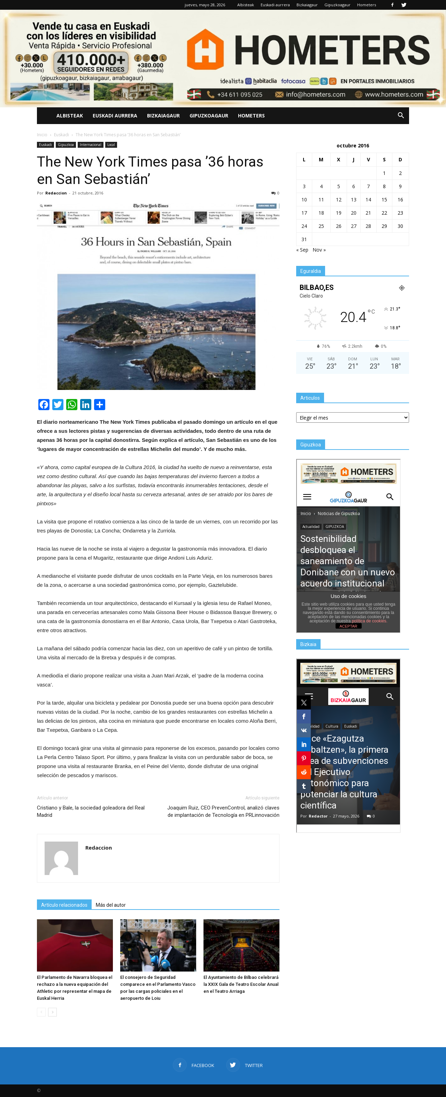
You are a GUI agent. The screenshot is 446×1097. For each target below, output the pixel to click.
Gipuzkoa (66, 144)
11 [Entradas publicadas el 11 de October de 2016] (321, 199)
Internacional (90, 144)
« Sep (302, 249)
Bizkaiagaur (307, 4)
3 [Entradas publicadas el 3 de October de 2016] (304, 186)
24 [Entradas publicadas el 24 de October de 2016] (304, 226)
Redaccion (56, 192)
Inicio (42, 135)
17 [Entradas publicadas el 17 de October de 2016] (304, 212)
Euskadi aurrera (275, 4)
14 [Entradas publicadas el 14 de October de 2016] (368, 199)
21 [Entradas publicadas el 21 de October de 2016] (368, 212)
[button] (400, 115)
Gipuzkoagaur (337, 4)
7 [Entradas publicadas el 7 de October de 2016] (368, 186)
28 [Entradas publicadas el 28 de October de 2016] (368, 226)
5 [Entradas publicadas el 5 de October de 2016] (338, 186)
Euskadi (45, 144)
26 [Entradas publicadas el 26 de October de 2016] (338, 226)
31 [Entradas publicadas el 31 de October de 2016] (304, 239)
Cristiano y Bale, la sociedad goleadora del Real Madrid (91, 811)
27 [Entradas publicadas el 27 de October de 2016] (353, 226)
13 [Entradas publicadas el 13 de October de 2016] (353, 199)
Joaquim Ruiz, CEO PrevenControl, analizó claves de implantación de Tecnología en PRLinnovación (223, 811)
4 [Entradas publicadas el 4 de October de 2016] (321, 186)
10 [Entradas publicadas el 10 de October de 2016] (304, 199)
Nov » (319, 249)
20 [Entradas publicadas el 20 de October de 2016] (353, 212)
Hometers (366, 4)
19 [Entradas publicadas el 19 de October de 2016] (338, 212)
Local (111, 144)
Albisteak (245, 4)
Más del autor (111, 905)
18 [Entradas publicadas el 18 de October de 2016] (321, 212)
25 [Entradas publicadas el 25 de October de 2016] (321, 226)
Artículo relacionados (64, 905)
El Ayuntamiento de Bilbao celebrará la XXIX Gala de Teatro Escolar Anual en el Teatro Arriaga (240, 984)
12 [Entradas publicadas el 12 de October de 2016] (338, 199)
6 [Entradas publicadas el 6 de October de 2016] (353, 186)
